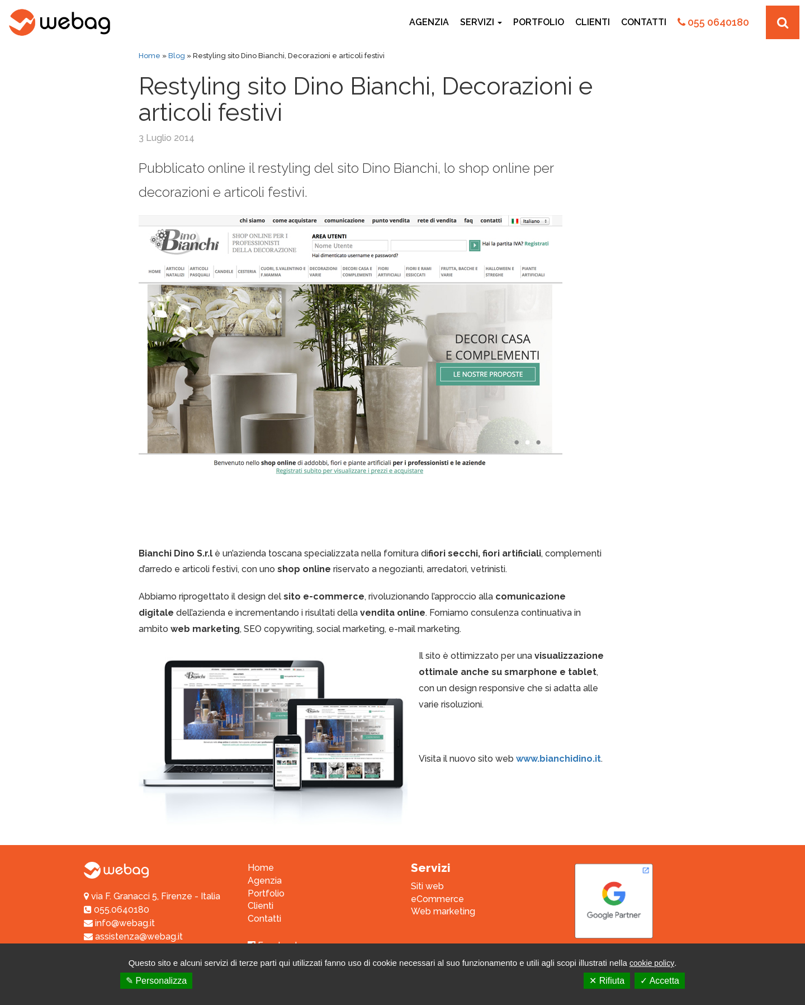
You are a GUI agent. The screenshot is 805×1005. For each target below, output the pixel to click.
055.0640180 (116, 909)
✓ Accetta (659, 980)
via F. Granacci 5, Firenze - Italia (155, 896)
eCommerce (437, 899)
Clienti (592, 22)
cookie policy (651, 963)
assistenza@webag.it (133, 936)
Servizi (481, 22)
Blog (176, 55)
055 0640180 (713, 22)
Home (149, 55)
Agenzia (429, 22)
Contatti (643, 22)
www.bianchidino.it (558, 758)
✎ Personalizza (156, 980)
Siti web (427, 886)
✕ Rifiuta (606, 980)
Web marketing (443, 911)
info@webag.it (119, 923)
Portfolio (538, 22)
